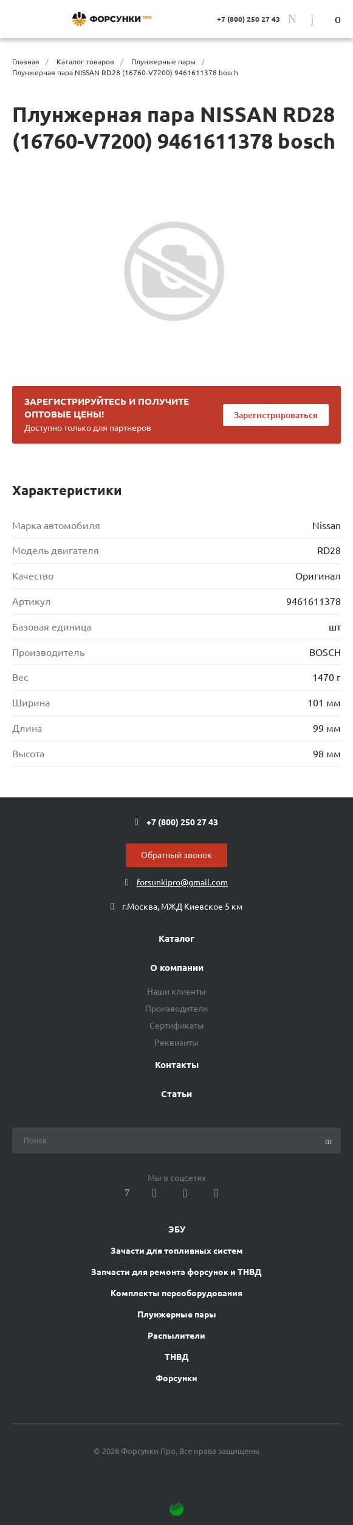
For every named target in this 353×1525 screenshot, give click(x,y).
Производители (176, 1008)
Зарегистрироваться (276, 415)
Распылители (176, 1336)
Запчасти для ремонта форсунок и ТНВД (176, 1272)
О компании (177, 968)
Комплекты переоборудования (176, 1293)
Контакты (177, 1065)
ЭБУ (176, 1229)
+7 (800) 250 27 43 (248, 19)
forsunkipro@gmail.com (182, 882)
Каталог (176, 939)
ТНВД (177, 1357)
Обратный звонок (176, 855)
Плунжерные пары (176, 1314)
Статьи (176, 1094)
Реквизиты (176, 1042)
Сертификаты (176, 1025)
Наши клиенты (176, 991)
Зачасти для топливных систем (177, 1251)
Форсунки (176, 1378)
